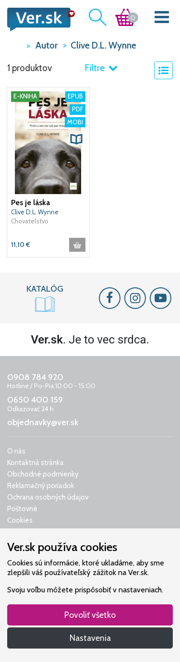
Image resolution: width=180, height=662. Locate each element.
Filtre (101, 68)
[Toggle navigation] (162, 19)
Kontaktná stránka (35, 462)
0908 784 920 (35, 377)
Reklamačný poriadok (40, 485)
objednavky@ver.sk (42, 422)
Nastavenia (90, 638)
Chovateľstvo (29, 221)
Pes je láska (30, 202)
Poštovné (22, 508)
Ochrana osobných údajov (47, 497)
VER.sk (14, 44)
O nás (16, 451)
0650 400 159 (35, 399)
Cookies (20, 520)
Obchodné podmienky (43, 474)
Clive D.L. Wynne (35, 212)
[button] (76, 139)
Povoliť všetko (90, 615)
